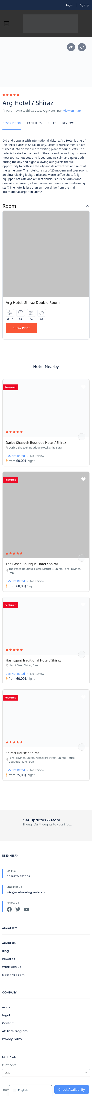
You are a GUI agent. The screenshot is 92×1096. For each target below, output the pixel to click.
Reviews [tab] (68, 123)
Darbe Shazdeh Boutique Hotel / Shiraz (36, 442)
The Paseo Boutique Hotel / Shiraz (32, 564)
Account (8, 1007)
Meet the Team (13, 975)
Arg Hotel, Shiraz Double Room (33, 302)
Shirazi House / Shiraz (22, 753)
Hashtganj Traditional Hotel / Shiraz (33, 660)
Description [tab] (11, 123)
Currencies (9, 1065)
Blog (5, 951)
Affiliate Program (14, 1031)
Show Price (21, 328)
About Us (9, 943)
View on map (72, 110)
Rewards (8, 959)
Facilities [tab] (34, 123)
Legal (6, 1015)
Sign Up (84, 5)
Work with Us (11, 967)
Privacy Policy (12, 1039)
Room (9, 206)
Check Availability (71, 1089)
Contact (8, 1023)
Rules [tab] (52, 123)
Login (69, 5)
